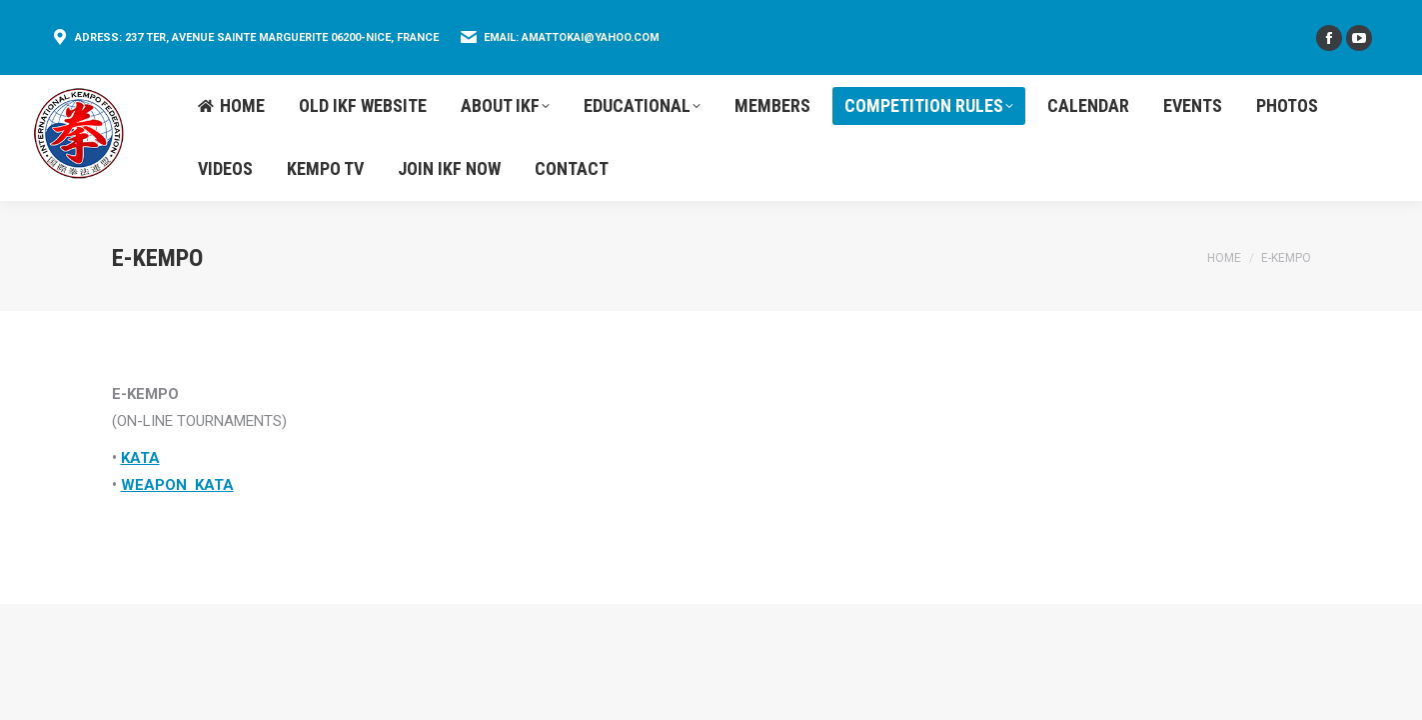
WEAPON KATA (177, 485)
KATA (140, 458)
